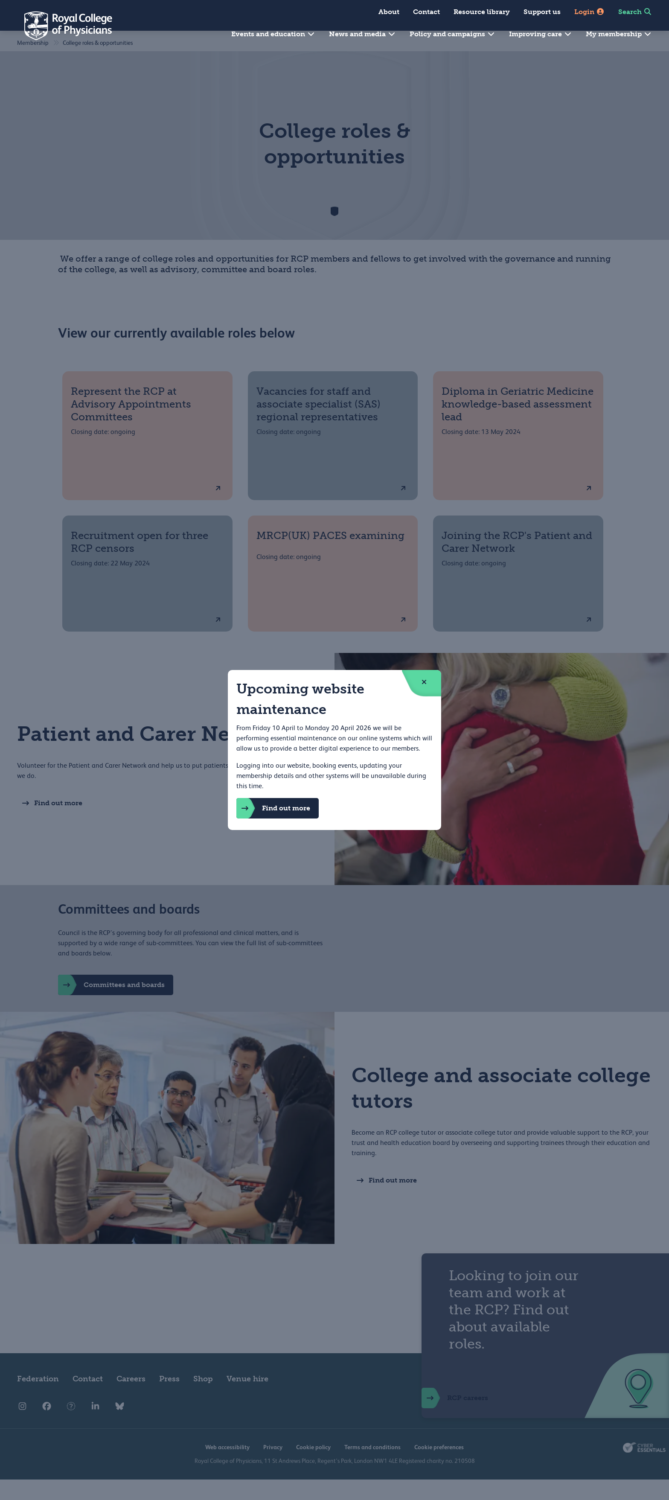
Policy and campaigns (452, 34)
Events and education (273, 34)
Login (589, 12)
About (388, 12)
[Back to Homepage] (62, 25)
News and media (362, 34)
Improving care (540, 34)
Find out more (273, 808)
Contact (426, 12)
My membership (619, 34)
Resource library (482, 12)
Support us (542, 12)
